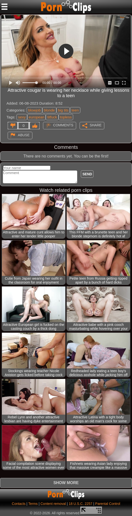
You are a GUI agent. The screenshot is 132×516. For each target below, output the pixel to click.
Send (87, 174)
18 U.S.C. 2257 (80, 504)
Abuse (23, 135)
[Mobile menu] (4, 7)
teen (75, 110)
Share (96, 125)
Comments (63, 125)
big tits (63, 110)
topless (66, 117)
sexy (22, 117)
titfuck (52, 117)
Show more (66, 483)
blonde (49, 110)
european (36, 117)
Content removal (53, 504)
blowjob (34, 110)
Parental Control (107, 504)
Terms (33, 504)
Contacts (18, 504)
